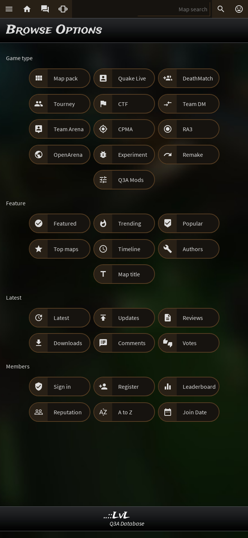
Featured (65, 223)
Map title (129, 274)
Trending (129, 223)
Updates (128, 317)
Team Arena (69, 129)
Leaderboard (199, 386)
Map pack (66, 78)
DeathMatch (198, 78)
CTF (123, 104)
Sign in (62, 386)
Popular (193, 223)
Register (128, 386)
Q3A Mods (131, 179)
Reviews (193, 317)
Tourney (64, 104)
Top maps (66, 249)
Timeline (129, 249)
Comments (132, 343)
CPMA (125, 129)
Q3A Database (127, 523)
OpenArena (68, 154)
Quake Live (132, 78)
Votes (190, 343)
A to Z (125, 412)
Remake (193, 154)
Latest (61, 317)
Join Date (195, 412)
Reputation (68, 412)
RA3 (187, 129)
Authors (193, 249)
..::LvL (116, 515)
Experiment (132, 154)
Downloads (68, 343)
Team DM (194, 104)
